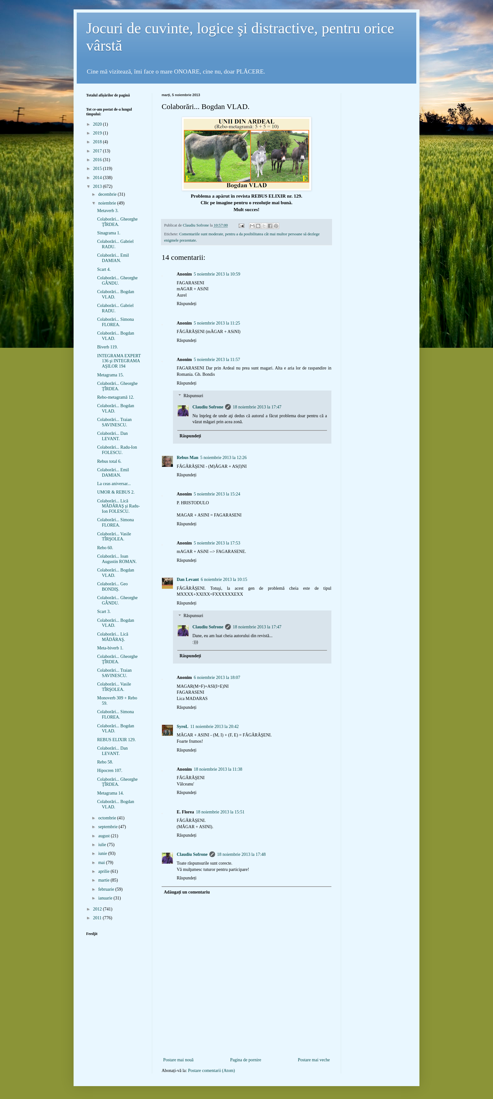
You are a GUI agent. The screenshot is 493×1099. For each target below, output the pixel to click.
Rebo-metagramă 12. (115, 397)
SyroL (182, 726)
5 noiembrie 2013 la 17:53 (217, 543)
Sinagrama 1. (108, 233)
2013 (98, 186)
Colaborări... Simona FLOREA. (115, 322)
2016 (98, 159)
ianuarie (106, 898)
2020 (98, 124)
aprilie (104, 871)
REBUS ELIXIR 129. (116, 739)
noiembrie (107, 203)
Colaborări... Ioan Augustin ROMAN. (116, 559)
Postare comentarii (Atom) (211, 1070)
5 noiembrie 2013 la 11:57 (217, 359)
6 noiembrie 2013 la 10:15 (224, 579)
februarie (106, 889)
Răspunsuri (193, 396)
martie (104, 880)
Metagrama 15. (110, 375)
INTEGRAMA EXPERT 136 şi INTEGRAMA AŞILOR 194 (119, 361)
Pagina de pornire (245, 1060)
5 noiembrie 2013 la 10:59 (217, 274)
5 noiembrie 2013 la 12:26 (223, 457)
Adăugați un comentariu (187, 892)
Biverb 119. (107, 347)
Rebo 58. (105, 762)
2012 (98, 909)
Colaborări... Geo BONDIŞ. (112, 587)
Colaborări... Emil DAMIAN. (113, 258)
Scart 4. (104, 269)
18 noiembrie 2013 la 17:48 (241, 854)
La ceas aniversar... (114, 483)
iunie (103, 853)
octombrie (107, 818)
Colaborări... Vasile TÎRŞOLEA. (114, 537)
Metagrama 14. (110, 793)
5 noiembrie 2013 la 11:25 (217, 323)
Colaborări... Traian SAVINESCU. (114, 422)
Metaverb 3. (108, 210)
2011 (98, 918)
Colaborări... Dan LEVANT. (112, 436)
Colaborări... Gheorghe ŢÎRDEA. (117, 222)
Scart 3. (104, 611)
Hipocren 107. (109, 770)
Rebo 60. (105, 547)
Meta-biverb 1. (110, 648)
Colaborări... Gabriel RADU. (115, 244)
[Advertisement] (246, 1045)
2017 (98, 151)
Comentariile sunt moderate (201, 234)
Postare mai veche (314, 1060)
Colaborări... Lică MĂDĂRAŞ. (112, 637)
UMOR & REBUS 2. (116, 492)
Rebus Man (187, 457)
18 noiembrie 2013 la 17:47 (257, 407)
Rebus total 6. (109, 461)
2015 (98, 168)
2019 (98, 133)
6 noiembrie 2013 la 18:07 (217, 677)
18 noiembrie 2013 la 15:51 (220, 812)
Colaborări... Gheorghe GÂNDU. (117, 281)
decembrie (108, 194)
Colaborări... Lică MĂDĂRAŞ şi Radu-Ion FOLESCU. (118, 506)
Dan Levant (188, 579)
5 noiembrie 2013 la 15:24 (217, 494)
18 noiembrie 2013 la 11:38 (218, 769)
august (104, 836)
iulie (102, 844)
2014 (98, 177)
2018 (98, 141)
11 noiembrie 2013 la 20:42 (214, 726)
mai (102, 862)
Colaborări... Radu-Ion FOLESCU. (117, 450)
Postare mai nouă (178, 1060)
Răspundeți (187, 303)
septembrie (108, 826)
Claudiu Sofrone (207, 407)
